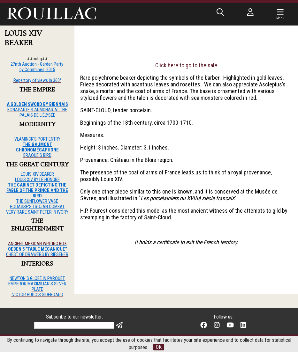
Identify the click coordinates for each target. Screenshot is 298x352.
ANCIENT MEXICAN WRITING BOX (37, 243)
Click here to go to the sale (186, 65)
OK (159, 347)
